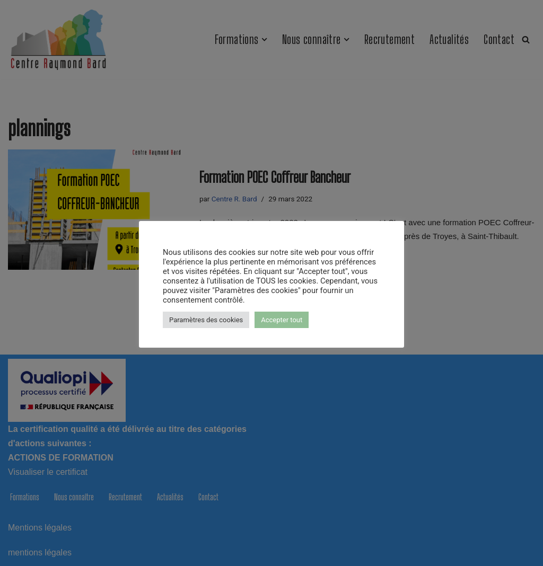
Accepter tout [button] (281, 320)
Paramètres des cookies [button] (206, 320)
